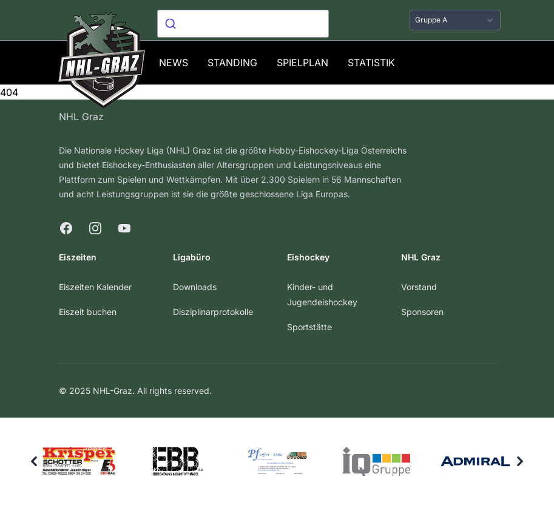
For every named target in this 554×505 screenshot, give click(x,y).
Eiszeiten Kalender (95, 287)
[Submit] (172, 23)
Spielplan (302, 62)
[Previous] (34, 461)
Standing (232, 62)
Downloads (195, 287)
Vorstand (419, 287)
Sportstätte (309, 327)
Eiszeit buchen (88, 312)
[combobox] (243, 24)
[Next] (520, 461)
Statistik (371, 62)
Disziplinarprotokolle (213, 312)
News (173, 62)
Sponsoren (422, 312)
